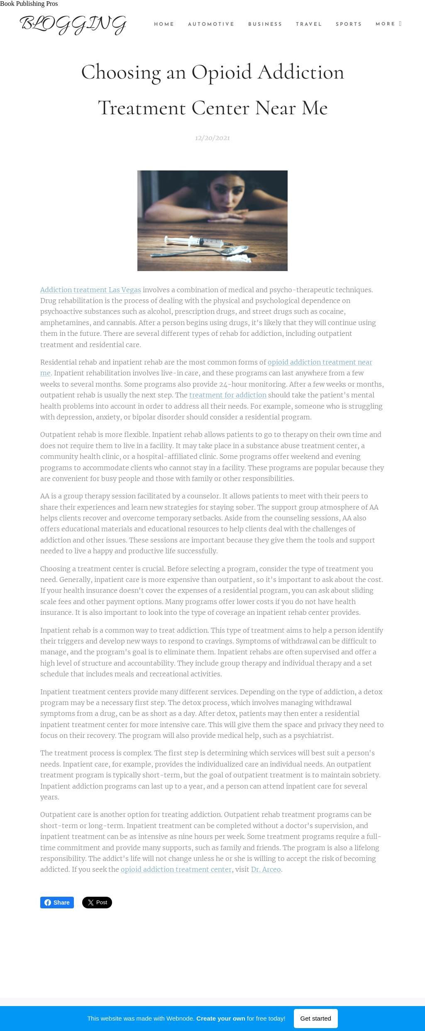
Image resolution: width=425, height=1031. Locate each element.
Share (57, 902)
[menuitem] (204, 24)
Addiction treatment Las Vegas (90, 290)
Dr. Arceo (266, 870)
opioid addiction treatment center (176, 870)
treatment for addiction (227, 395)
